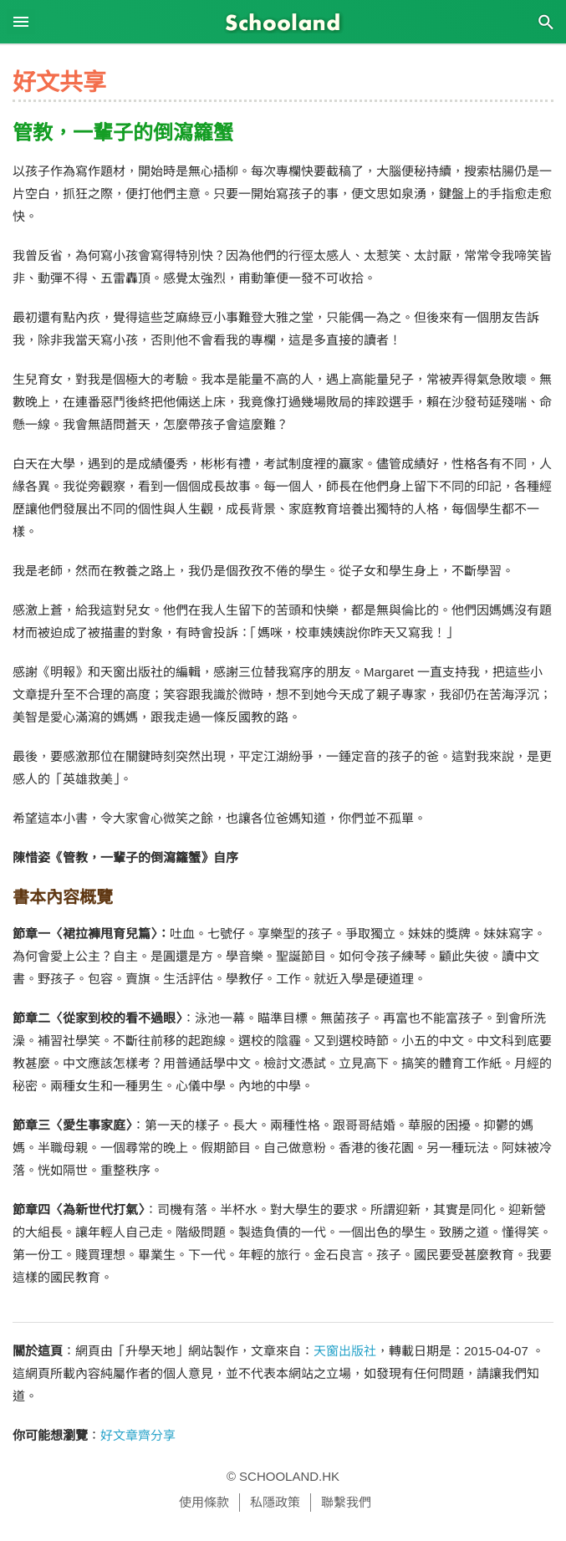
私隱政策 (275, 1502)
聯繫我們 (346, 1502)
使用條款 (204, 1502)
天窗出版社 (345, 1351)
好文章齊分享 (138, 1435)
